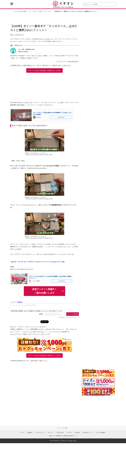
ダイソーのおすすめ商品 (19, 11)
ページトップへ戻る (62, 428)
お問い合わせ (60, 432)
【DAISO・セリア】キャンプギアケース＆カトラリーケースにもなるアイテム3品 (37, 262)
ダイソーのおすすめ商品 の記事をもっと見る (44, 70)
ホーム (22, 432)
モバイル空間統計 (100, 432)
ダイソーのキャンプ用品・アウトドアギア (40, 11)
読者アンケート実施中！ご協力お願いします (44, 291)
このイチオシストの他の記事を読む (67, 61)
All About (77, 432)
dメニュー (50, 432)
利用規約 (29, 432)
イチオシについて (40, 432)
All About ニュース (88, 432)
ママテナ (69, 432)
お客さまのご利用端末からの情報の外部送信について (63, 435)
